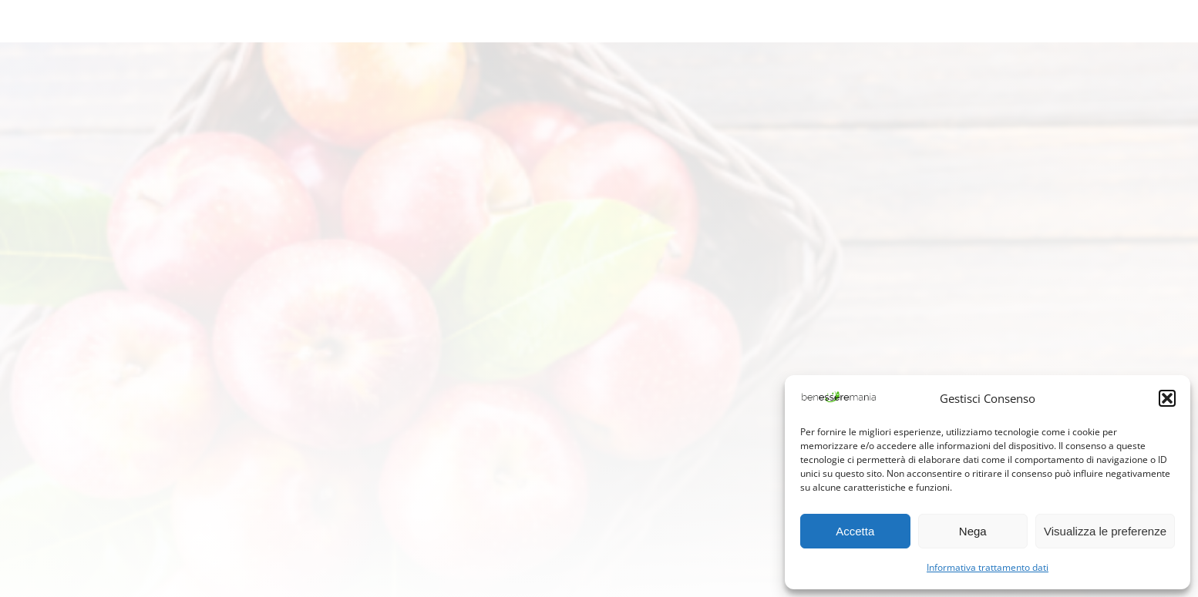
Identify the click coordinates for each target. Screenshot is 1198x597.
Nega (973, 531)
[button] (1167, 398)
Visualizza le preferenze (1105, 531)
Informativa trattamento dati (987, 567)
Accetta (855, 531)
